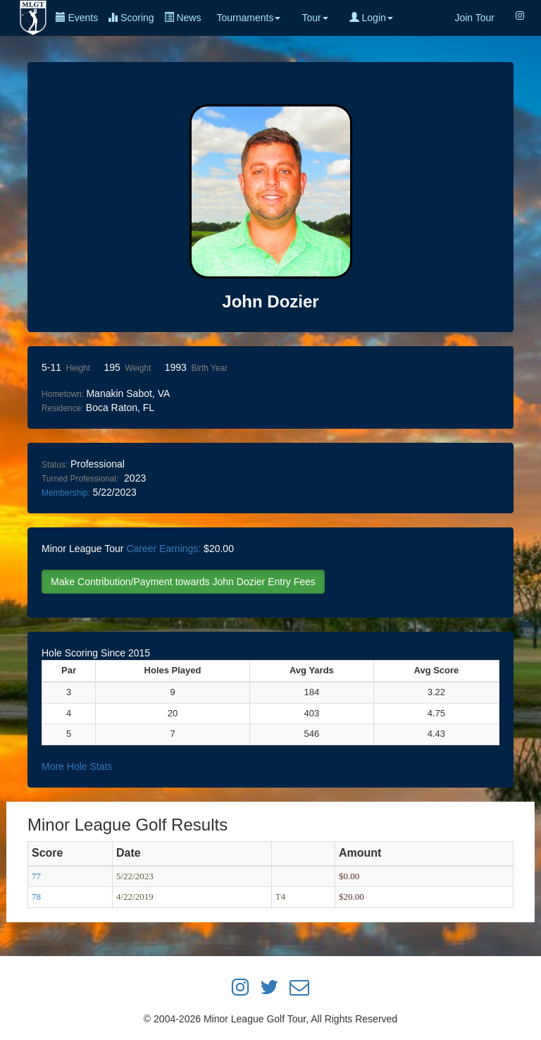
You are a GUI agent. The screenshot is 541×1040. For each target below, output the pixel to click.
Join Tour (474, 17)
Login (371, 17)
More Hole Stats (77, 766)
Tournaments (248, 17)
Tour (314, 17)
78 (36, 896)
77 (36, 876)
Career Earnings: (163, 548)
